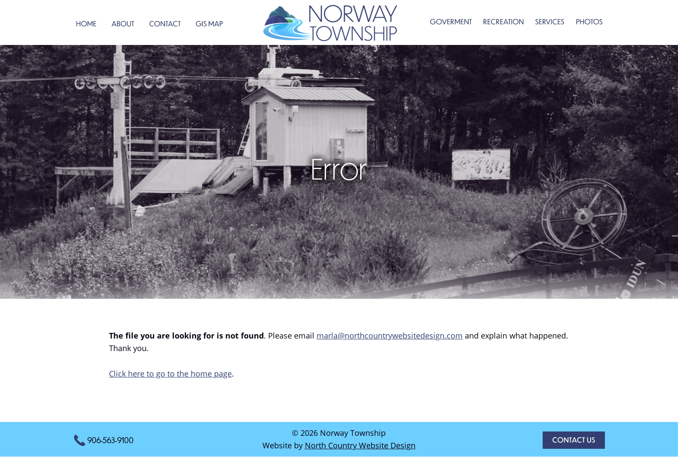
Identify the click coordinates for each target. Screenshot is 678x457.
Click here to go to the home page (170, 373)
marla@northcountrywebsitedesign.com (390, 335)
